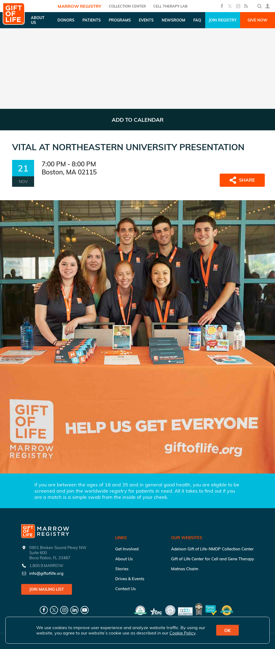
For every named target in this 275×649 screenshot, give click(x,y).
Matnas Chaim (184, 568)
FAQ (197, 20)
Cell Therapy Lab (170, 6)
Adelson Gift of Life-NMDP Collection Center (212, 548)
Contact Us (125, 588)
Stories (121, 568)
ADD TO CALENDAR (138, 119)
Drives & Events (129, 578)
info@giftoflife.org (46, 573)
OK (227, 630)
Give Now (257, 20)
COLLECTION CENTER (127, 6)
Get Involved (127, 548)
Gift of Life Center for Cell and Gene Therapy (212, 558)
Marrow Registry (79, 6)
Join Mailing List (46, 589)
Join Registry (223, 20)
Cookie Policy (182, 633)
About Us (124, 558)
